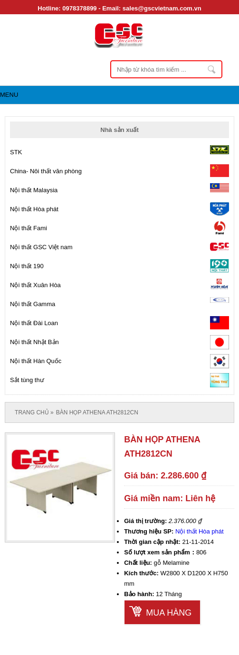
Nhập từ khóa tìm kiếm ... (212, 69)
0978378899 (79, 8)
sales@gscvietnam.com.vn (162, 8)
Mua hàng (168, 613)
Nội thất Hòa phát (199, 531)
